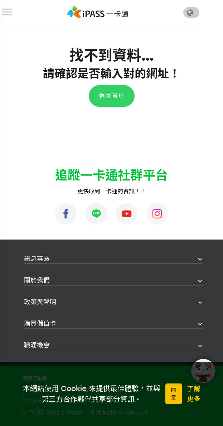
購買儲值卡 (40, 323)
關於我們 (37, 280)
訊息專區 (37, 258)
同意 (173, 394)
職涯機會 (37, 345)
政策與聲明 (40, 302)
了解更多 (193, 394)
